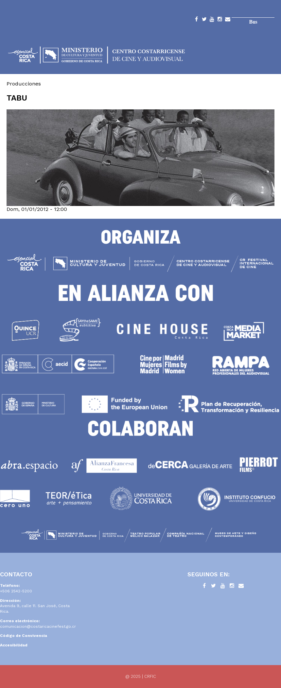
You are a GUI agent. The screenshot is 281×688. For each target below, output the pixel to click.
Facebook (196, 20)
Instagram (220, 20)
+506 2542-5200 (16, 591)
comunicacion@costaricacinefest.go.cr (38, 626)
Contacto (228, 20)
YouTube (212, 20)
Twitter (204, 20)
